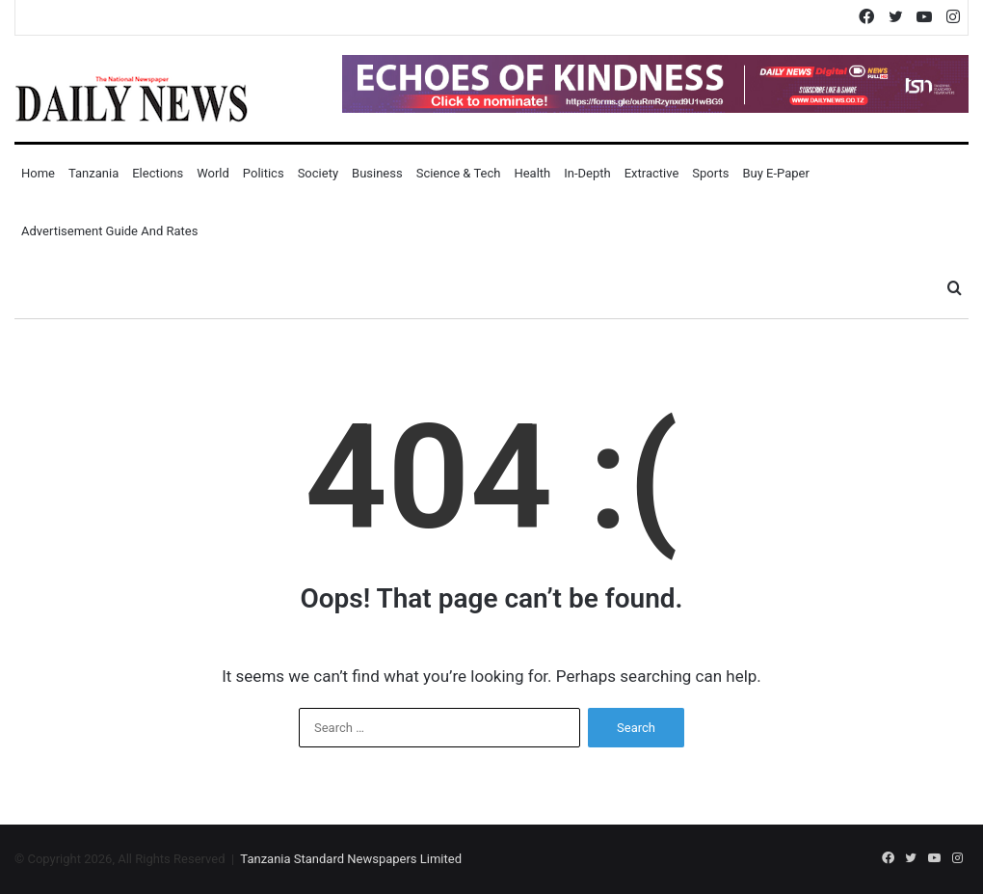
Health (532, 173)
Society (318, 173)
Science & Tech (458, 173)
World (213, 173)
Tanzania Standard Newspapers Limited (351, 859)
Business (377, 173)
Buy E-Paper (775, 173)
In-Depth (587, 173)
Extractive (651, 173)
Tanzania (93, 173)
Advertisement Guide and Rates (109, 231)
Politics (263, 173)
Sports (710, 173)
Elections (157, 173)
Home (38, 173)
